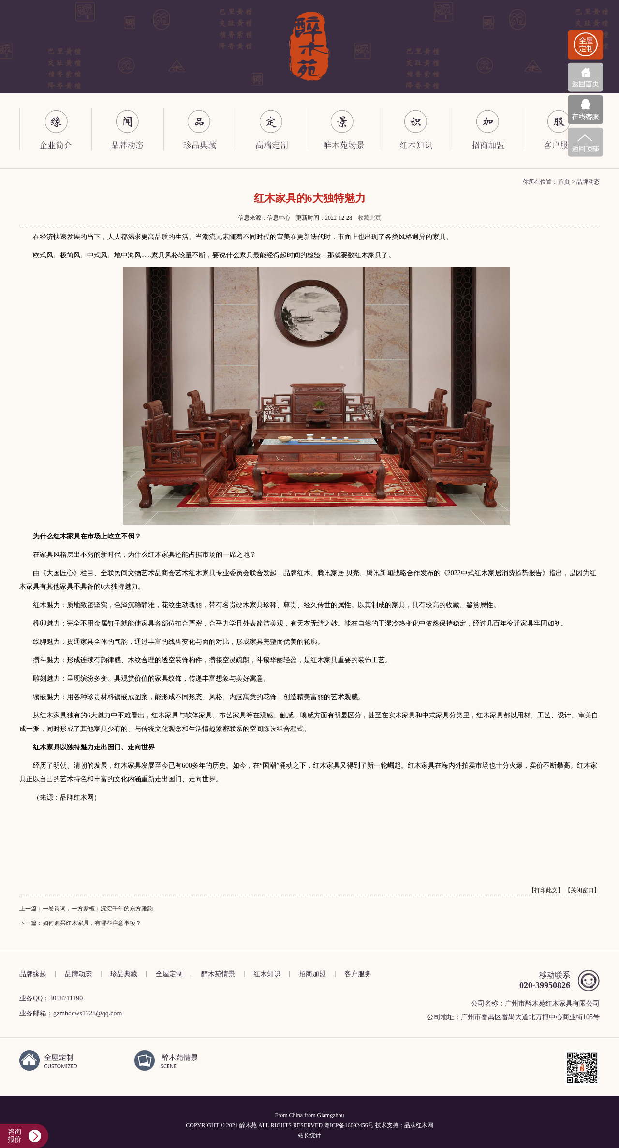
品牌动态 (78, 974)
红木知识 (266, 974)
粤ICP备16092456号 (349, 1125)
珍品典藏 (123, 974)
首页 (564, 181)
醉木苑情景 (218, 974)
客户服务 (357, 974)
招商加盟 (312, 974)
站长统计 (309, 1135)
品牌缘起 (32, 974)
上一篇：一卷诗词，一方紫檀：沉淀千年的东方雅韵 (86, 908)
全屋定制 (169, 974)
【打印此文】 (546, 890)
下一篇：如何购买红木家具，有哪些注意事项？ (80, 923)
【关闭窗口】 (582, 890)
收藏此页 (369, 217)
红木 (421, 1125)
